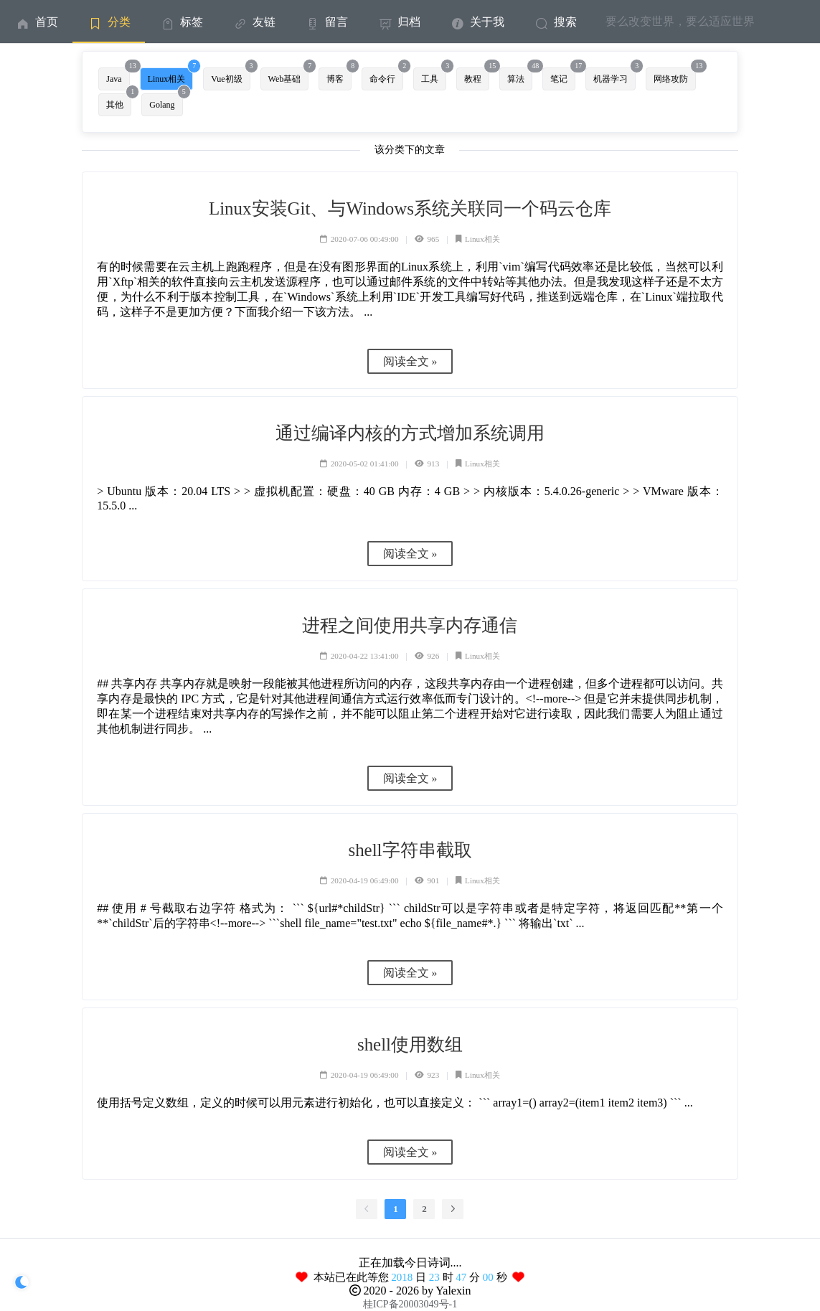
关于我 (476, 22)
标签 (181, 22)
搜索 (555, 22)
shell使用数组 (410, 1044)
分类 (109, 22)
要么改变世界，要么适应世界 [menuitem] (680, 21)
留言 (326, 22)
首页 (36, 22)
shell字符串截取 (409, 850)
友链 (253, 22)
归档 (398, 22)
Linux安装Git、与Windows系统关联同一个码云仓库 (410, 208)
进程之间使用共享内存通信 (409, 625)
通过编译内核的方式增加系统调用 (410, 433)
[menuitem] (36, 21)
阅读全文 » (410, 361)
